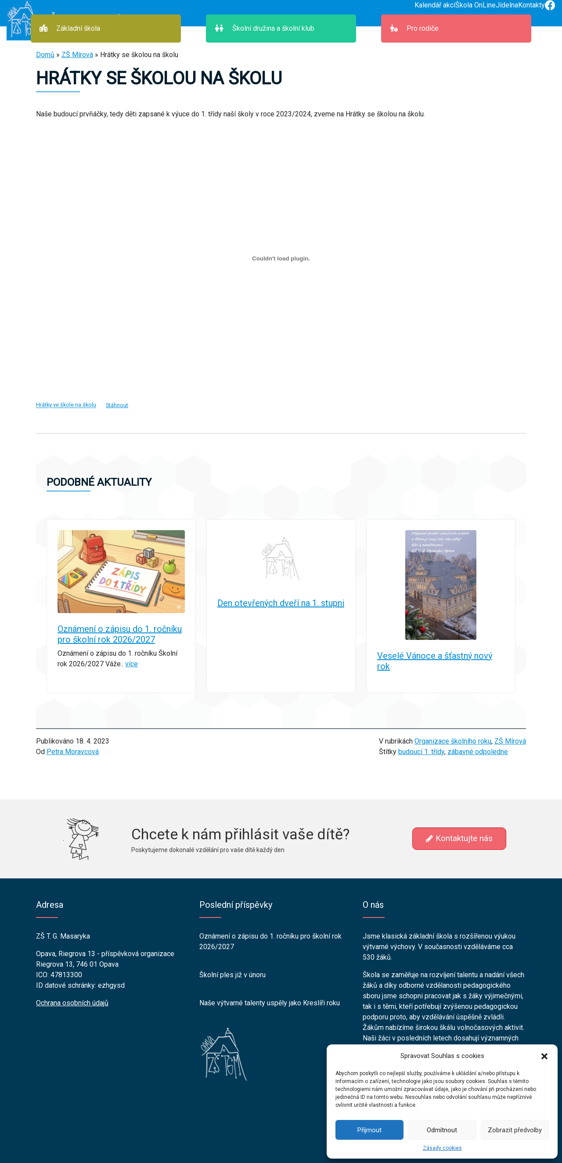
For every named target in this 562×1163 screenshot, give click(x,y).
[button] (544, 1055)
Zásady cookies (442, 1148)
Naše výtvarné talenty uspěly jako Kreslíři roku (269, 1003)
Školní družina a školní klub (264, 28)
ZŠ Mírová (77, 55)
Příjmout (369, 1130)
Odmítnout (442, 1130)
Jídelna (507, 5)
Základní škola (70, 28)
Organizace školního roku (452, 741)
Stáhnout (117, 405)
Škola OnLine (475, 5)
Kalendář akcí (434, 5)
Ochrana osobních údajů (72, 1003)
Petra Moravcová (73, 752)
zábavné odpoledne (477, 752)
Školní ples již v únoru (232, 975)
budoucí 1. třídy (421, 752)
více (131, 664)
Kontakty (531, 5)
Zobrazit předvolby (515, 1130)
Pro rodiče (414, 28)
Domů (45, 55)
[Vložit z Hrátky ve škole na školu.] (281, 258)
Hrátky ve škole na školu (66, 405)
